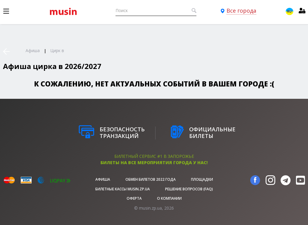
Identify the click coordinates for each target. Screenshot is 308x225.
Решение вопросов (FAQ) (189, 189)
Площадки (202, 179)
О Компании (169, 198)
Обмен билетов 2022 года (150, 179)
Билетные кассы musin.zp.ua (122, 189)
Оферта (134, 198)
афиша (102, 179)
